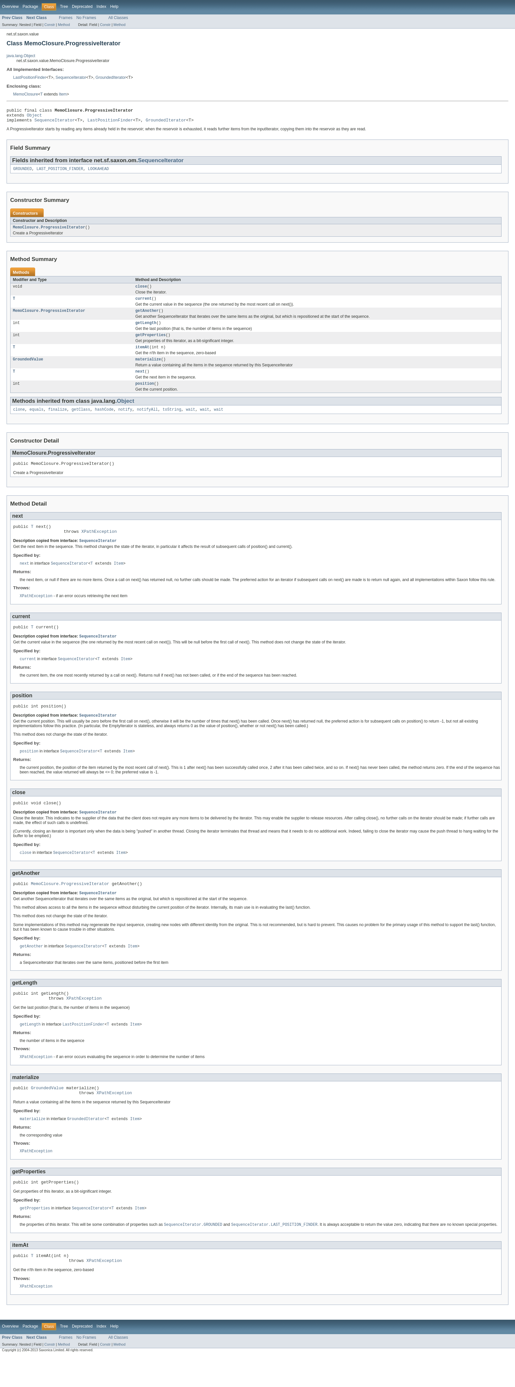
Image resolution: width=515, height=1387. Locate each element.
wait (190, 420)
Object (34, 117)
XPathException (99, 545)
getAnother (147, 316)
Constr (49, 25)
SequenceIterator (71, 77)
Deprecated (82, 6)
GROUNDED (22, 172)
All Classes (118, 17)
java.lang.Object (21, 56)
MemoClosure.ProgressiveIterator (49, 231)
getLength (145, 329)
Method (64, 25)
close (141, 291)
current (143, 304)
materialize (148, 368)
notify (125, 420)
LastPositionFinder (29, 77)
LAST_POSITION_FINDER (59, 172)
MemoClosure (25, 94)
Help (114, 6)
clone (19, 420)
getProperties (150, 342)
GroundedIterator (111, 77)
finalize (57, 420)
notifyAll (147, 420)
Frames (65, 17)
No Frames (86, 17)
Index (101, 6)
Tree (64, 6)
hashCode (104, 420)
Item (63, 94)
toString (172, 420)
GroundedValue (28, 368)
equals (37, 420)
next (140, 380)
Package (30, 6)
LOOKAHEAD (98, 172)
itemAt (142, 355)
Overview (10, 6)
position (144, 393)
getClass (81, 420)
